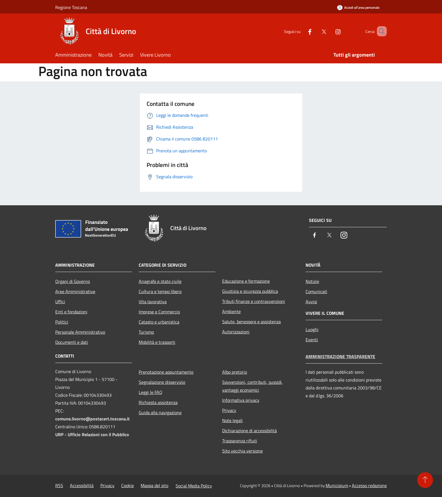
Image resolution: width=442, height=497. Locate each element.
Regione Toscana (71, 7)
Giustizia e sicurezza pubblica (250, 291)
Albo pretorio (234, 372)
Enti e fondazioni (71, 311)
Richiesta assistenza (158, 402)
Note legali (232, 420)
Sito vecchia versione (242, 450)
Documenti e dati (71, 342)
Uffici (60, 301)
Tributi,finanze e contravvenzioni (253, 301)
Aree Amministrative (75, 291)
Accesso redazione (369, 485)
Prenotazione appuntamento (166, 372)
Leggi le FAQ (150, 392)
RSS (59, 485)
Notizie (312, 281)
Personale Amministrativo (80, 332)
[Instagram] (329, 31)
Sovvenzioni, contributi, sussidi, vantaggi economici (252, 386)
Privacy (229, 410)
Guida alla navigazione (160, 412)
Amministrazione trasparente (340, 356)
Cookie (127, 485)
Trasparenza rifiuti (239, 440)
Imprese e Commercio (159, 311)
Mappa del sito (154, 485)
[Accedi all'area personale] (358, 7)
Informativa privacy (240, 400)
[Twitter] (315, 31)
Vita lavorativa (153, 301)
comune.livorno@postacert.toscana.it (92, 418)
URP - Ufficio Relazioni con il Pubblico (92, 434)
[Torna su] (425, 480)
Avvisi (311, 301)
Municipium (337, 485)
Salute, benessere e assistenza (251, 321)
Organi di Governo (72, 281)
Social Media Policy (194, 485)
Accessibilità (82, 485)
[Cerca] (380, 31)
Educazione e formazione (246, 281)
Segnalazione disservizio (162, 382)
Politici (61, 321)
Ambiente (231, 311)
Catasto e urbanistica (159, 321)
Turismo (146, 332)
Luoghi (312, 329)
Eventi (312, 339)
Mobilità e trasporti (157, 342)
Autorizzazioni (235, 331)
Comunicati (316, 291)
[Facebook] (301, 31)
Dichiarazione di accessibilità (249, 430)
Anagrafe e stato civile (160, 281)
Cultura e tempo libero (160, 291)
